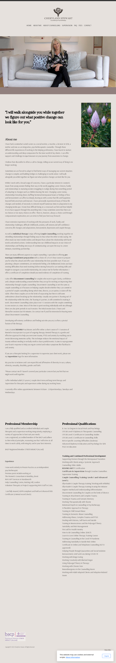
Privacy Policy (108, 650)
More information (46, 657)
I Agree (79, 656)
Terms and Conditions (105, 652)
